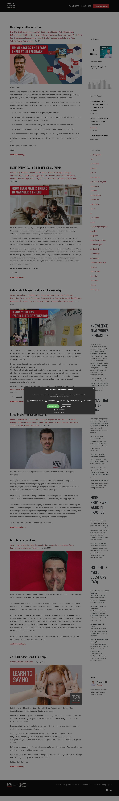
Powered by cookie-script (59, 412)
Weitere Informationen (63, 396)
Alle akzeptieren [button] (53, 406)
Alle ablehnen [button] (66, 406)
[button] (59, 400)
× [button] (93, 388)
